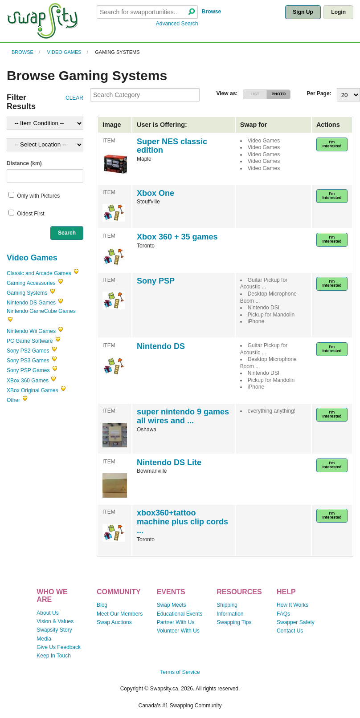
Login (338, 12)
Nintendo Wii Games (32, 331)
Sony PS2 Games (28, 351)
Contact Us (290, 631)
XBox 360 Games (28, 380)
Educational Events (180, 614)
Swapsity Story (54, 630)
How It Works (292, 605)
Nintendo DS (161, 346)
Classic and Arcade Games (39, 273)
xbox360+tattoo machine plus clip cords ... (182, 521)
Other (13, 400)
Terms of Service (180, 672)
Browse (211, 11)
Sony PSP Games (28, 370)
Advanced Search (177, 23)
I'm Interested (331, 144)
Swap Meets (171, 605)
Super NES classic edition (172, 146)
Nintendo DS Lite (169, 462)
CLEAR (74, 98)
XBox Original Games (32, 390)
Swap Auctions (114, 622)
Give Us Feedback (59, 647)
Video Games (64, 52)
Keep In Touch (54, 656)
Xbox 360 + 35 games (177, 236)
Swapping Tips (234, 622)
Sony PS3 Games (28, 360)
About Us (47, 613)
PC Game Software (30, 341)
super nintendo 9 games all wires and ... (183, 416)
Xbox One (155, 193)
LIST (255, 94)
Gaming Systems (117, 52)
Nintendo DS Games (31, 303)
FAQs (283, 614)
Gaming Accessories (31, 283)
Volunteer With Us (178, 631)
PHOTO (279, 94)
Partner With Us (176, 622)
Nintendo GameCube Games (41, 311)
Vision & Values (55, 621)
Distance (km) (24, 163)
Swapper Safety (296, 622)
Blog (102, 605)
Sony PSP (156, 280)
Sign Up (303, 12)
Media (44, 639)
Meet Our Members (120, 614)
